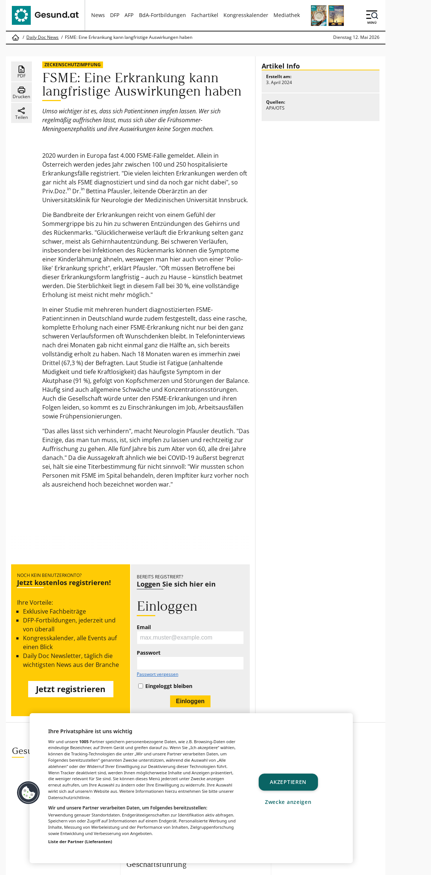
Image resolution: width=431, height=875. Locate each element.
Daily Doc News (42, 37)
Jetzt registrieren (70, 689)
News (98, 15)
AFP (129, 15)
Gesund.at (150, 867)
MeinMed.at (255, 867)
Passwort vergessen (157, 674)
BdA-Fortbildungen (162, 15)
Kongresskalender (245, 15)
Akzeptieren (288, 782)
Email (144, 627)
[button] (28, 793)
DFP (114, 15)
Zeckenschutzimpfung (72, 64)
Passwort (148, 652)
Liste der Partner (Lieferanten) (80, 841)
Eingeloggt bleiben (168, 686)
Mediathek (286, 15)
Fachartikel (204, 15)
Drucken (21, 93)
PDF (21, 72)
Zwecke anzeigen (288, 801)
